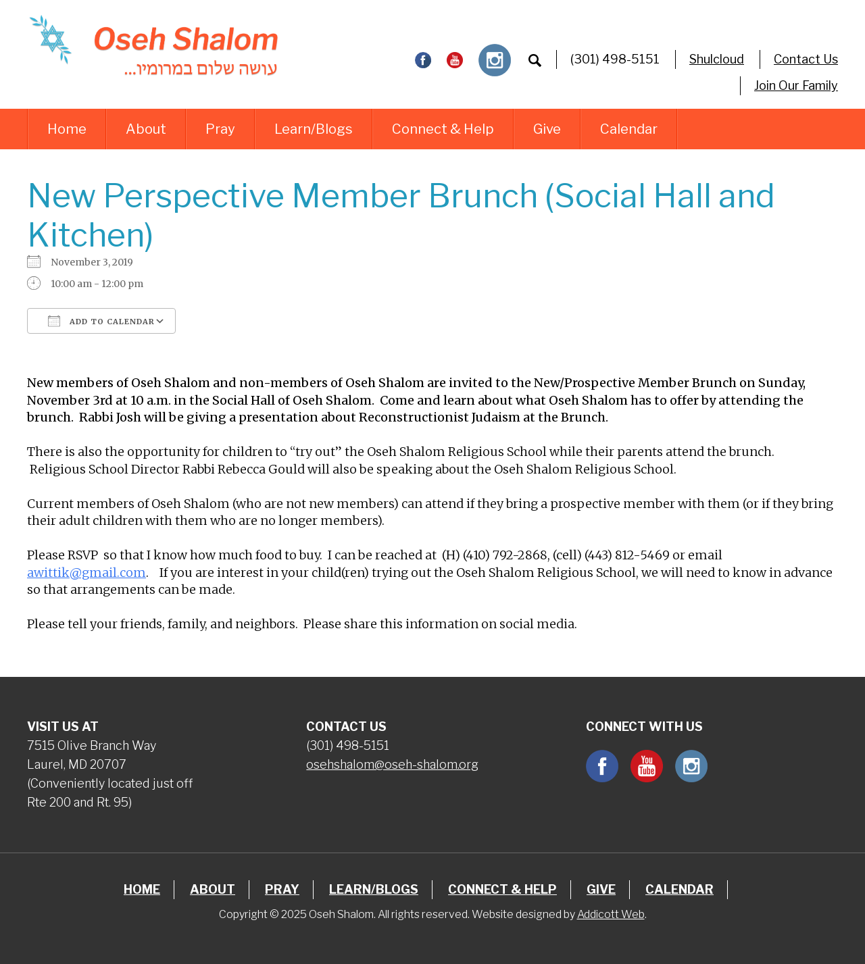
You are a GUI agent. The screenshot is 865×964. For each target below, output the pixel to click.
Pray (220, 129)
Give (547, 129)
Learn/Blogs (313, 129)
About (146, 129)
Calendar (629, 129)
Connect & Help (443, 129)
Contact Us (806, 59)
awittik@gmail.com (86, 572)
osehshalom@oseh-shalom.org (392, 764)
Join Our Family (796, 85)
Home (66, 129)
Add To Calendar (101, 321)
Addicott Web (611, 914)
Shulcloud (716, 59)
